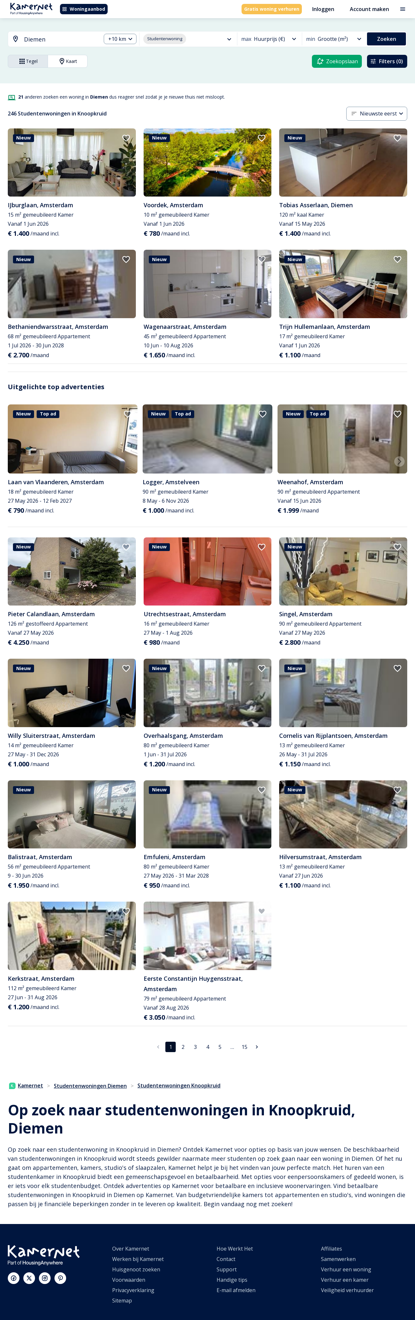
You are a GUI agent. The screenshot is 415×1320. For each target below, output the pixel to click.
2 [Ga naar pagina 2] (183, 1046)
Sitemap (122, 1300)
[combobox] (50, 39)
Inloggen (323, 9)
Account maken (369, 9)
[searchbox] (60, 39)
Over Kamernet (130, 1248)
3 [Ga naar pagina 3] (195, 1046)
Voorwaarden (128, 1279)
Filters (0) (386, 61)
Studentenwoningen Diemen (90, 1085)
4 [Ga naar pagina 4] (207, 1046)
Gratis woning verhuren (271, 9)
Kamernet (26, 1085)
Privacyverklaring (133, 1290)
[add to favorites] (126, 138)
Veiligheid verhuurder (347, 1290)
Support (227, 1269)
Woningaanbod (83, 9)
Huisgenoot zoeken (136, 1269)
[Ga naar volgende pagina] (257, 1047)
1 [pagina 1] (170, 1046)
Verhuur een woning (346, 1269)
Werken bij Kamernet (138, 1259)
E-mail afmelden (236, 1290)
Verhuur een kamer (345, 1279)
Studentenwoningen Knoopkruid (178, 1085)
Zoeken (386, 38)
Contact (226, 1259)
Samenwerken (338, 1259)
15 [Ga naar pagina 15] (244, 1046)
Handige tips (232, 1279)
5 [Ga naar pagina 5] (220, 1046)
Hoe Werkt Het (235, 1248)
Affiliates (331, 1248)
